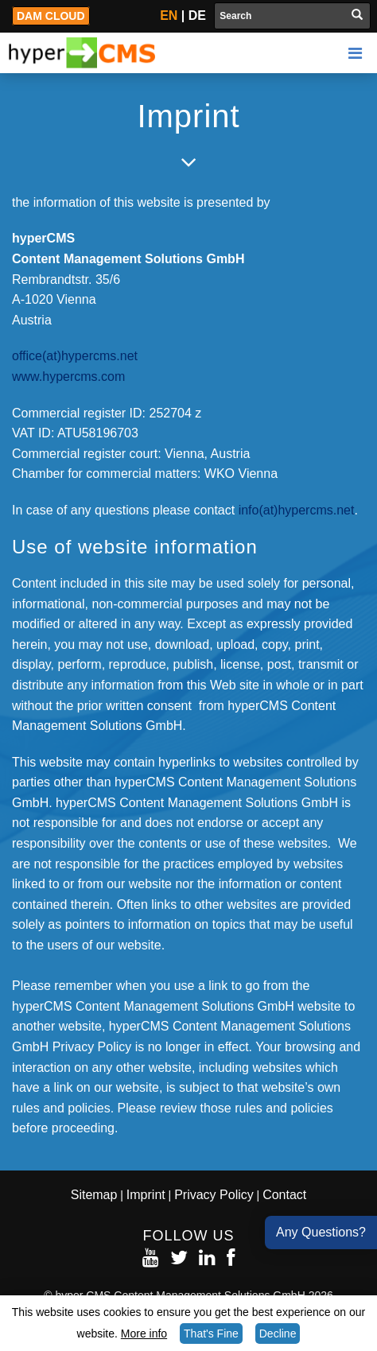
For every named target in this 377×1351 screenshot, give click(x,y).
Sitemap (94, 1195)
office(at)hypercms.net (75, 356)
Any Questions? (321, 1232)
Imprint (145, 1195)
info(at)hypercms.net (297, 510)
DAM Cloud (51, 16)
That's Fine (211, 1333)
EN (168, 15)
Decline (278, 1333)
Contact (284, 1195)
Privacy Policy (214, 1195)
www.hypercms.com (68, 376)
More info (144, 1333)
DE (197, 15)
